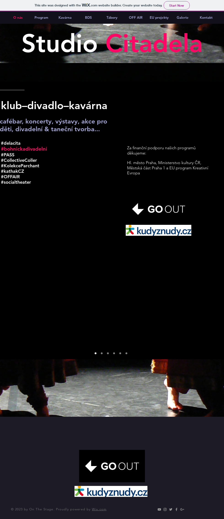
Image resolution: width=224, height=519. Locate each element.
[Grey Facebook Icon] (176, 509)
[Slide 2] (102, 353)
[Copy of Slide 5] (120, 353)
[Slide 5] (114, 353)
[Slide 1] (95, 353)
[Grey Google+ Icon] (182, 509)
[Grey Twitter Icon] (171, 509)
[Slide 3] (108, 353)
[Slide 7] (126, 353)
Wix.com (99, 509)
